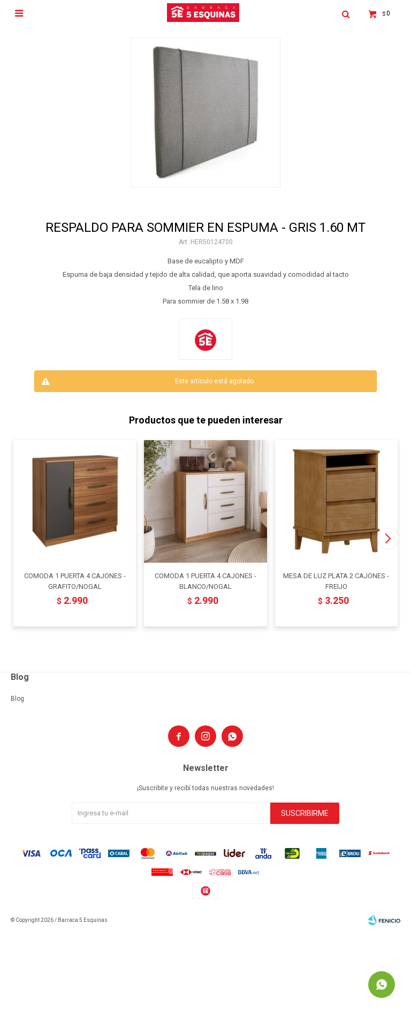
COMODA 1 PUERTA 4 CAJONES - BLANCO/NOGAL (205, 581)
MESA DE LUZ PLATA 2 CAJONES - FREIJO (336, 581)
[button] (387, 538)
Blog (17, 698)
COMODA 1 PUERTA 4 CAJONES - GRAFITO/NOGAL (75, 581)
